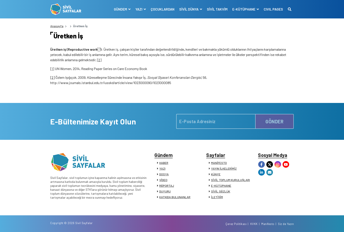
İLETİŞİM (217, 197)
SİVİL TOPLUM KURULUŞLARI (230, 180)
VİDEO (163, 180)
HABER (163, 163)
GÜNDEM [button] (121, 9)
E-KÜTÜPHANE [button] (244, 9)
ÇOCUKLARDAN (162, 9)
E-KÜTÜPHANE (221, 185)
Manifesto (267, 224)
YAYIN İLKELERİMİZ (224, 168)
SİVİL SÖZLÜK (220, 191)
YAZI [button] (139, 9)
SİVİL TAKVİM (217, 9)
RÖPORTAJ (166, 185)
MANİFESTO (219, 163)
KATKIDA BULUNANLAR (174, 197)
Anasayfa (56, 26)
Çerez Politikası (236, 224)
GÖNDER (274, 121)
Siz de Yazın (286, 224)
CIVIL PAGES (273, 9)
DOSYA (164, 174)
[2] (99, 60)
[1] (52, 69)
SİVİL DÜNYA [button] (189, 9)
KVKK (254, 224)
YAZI (162, 168)
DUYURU (165, 191)
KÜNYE (215, 174)
